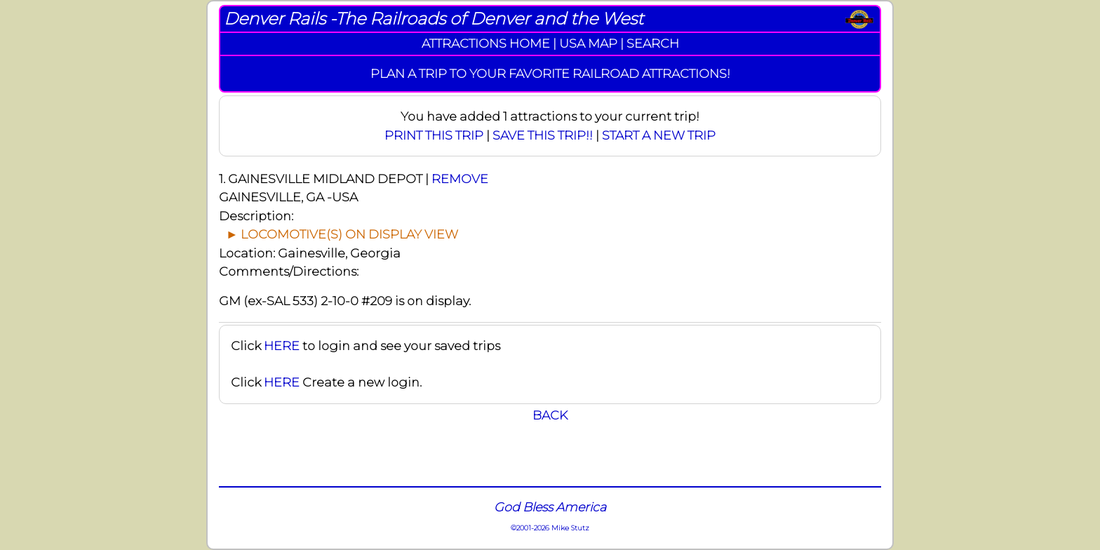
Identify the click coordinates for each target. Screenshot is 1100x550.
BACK (550, 415)
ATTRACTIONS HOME (486, 43)
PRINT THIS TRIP (433, 135)
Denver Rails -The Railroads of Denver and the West (433, 18)
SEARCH (652, 43)
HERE (282, 345)
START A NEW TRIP (659, 135)
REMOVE (459, 178)
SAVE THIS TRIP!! (542, 135)
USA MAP (588, 43)
